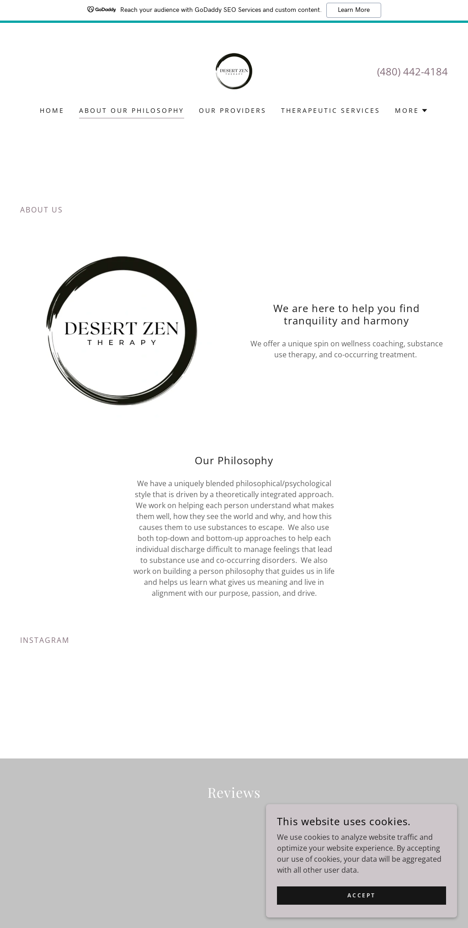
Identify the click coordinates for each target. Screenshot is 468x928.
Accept (365, 895)
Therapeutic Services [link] (330, 110)
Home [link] (52, 110)
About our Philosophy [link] (131, 110)
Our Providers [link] (232, 110)
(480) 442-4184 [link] (412, 71)
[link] (234, 70)
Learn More (354, 10)
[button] (411, 110)
